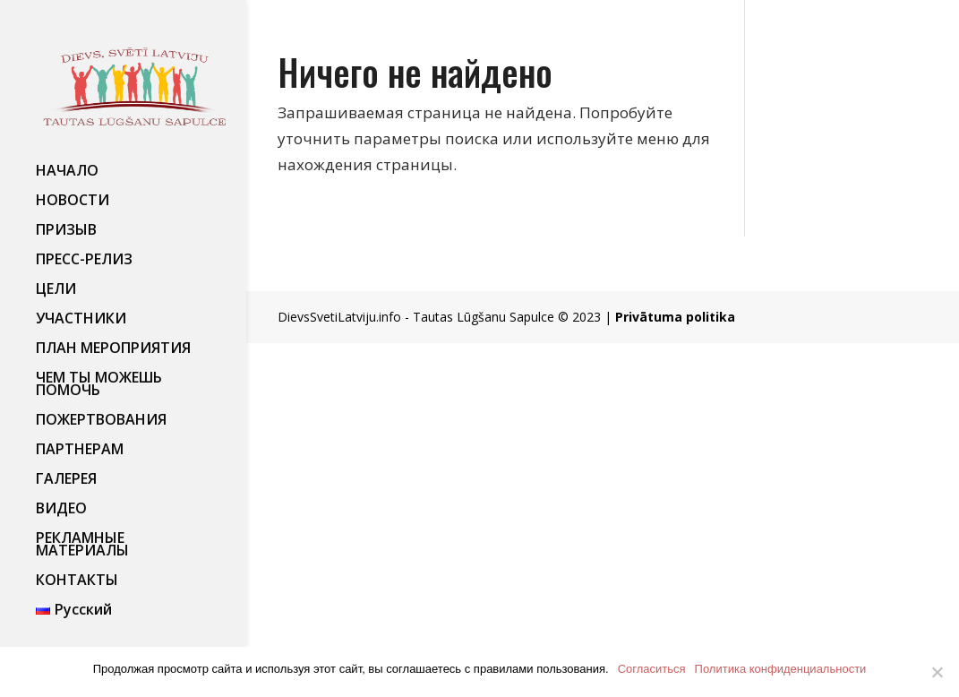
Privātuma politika (675, 316)
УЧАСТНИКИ (81, 320)
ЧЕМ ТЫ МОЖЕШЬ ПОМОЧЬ (99, 385)
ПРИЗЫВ (66, 231)
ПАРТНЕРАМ (80, 451)
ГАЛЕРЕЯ (66, 480)
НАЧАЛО (67, 172)
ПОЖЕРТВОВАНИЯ (101, 421)
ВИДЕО (61, 510)
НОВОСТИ (72, 202)
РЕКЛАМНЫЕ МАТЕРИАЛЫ (82, 545)
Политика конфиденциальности (781, 668)
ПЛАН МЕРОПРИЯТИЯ (113, 349)
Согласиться (652, 668)
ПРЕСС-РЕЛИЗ (84, 261)
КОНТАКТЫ (77, 581)
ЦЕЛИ (56, 290)
